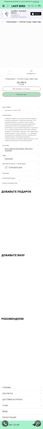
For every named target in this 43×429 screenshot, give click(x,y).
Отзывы (21, 387)
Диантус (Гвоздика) (16, 149)
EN (39, 6)
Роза (7, 149)
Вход (5, 411)
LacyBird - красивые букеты (18, 12)
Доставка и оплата (21, 399)
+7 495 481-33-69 (10, 425)
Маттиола (28, 149)
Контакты (21, 393)
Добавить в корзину (21, 89)
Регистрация (9, 417)
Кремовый (9, 159)
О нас (21, 405)
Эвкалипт (8, 150)
